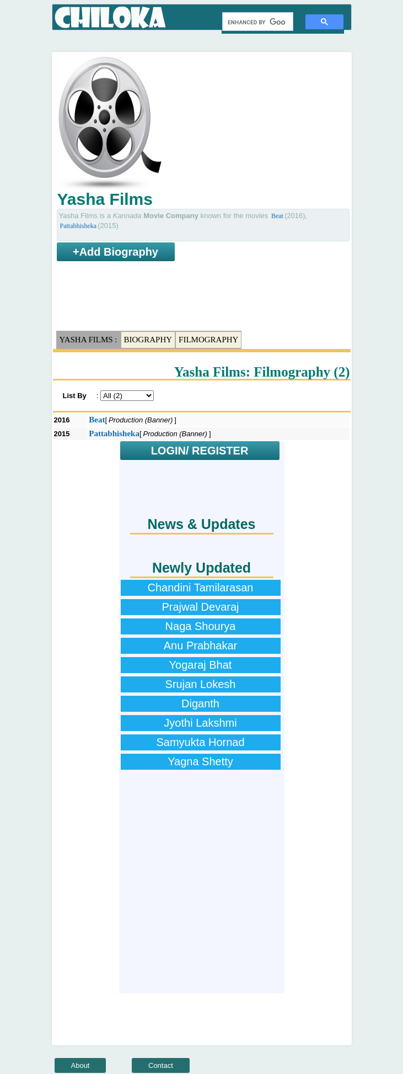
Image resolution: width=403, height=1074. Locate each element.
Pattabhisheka (78, 226)
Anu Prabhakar (200, 645)
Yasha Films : (88, 339)
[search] (257, 22)
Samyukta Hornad (200, 742)
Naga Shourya (200, 626)
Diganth (200, 703)
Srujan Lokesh (200, 684)
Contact (160, 1065)
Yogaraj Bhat (200, 665)
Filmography (208, 339)
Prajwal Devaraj (200, 607)
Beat (277, 216)
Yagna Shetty (200, 761)
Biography (148, 339)
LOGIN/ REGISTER (200, 451)
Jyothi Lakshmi (200, 723)
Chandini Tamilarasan (201, 587)
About (80, 1065)
